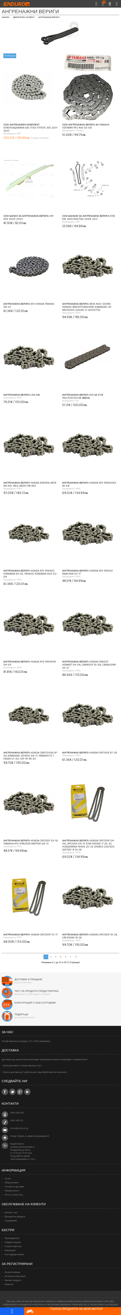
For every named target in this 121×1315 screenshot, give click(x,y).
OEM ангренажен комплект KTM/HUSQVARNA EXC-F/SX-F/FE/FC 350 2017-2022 (30, 127)
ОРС (112, 1301)
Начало (5, 17)
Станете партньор (13, 1246)
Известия (9, 1284)
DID (77, 401)
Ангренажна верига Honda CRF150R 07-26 (89, 752)
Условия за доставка (14, 1186)
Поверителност (12, 1190)
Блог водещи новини (14, 1254)
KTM (19, 133)
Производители (12, 1238)
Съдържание (11, 1220)
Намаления (10, 1250)
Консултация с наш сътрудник (35, 1002)
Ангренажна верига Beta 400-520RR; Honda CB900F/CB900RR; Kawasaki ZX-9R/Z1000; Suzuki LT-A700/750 (87, 306)
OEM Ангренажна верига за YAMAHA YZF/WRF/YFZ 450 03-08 (85, 126)
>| (75, 957)
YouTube (27, 1092)
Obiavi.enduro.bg (14, 1194)
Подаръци (21, 1014)
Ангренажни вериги (48, 17)
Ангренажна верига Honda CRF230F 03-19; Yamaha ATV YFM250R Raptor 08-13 (30, 842)
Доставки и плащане (28, 979)
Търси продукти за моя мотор (64, 1311)
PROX (78, 313)
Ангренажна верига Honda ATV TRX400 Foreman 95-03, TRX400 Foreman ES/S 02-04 (30, 573)
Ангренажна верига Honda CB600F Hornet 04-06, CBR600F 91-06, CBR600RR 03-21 (89, 664)
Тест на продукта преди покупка (36, 991)
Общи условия (11, 1182)
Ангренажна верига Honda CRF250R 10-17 (30, 934)
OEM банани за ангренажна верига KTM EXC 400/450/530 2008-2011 (88, 217)
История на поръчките (15, 1276)
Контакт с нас (11, 1212)
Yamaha (79, 130)
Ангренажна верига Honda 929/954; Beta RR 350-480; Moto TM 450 (29, 484)
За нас (8, 1178)
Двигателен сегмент (23, 17)
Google (20, 1092)
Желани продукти (13, 1280)
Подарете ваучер (13, 1242)
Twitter (12, 1092)
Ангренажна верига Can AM (21, 394)
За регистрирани (12, 1272)
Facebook (5, 1092)
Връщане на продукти (15, 1216)
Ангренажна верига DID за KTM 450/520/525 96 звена (82, 396)
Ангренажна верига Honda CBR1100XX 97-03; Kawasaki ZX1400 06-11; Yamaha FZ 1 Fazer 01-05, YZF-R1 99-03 (30, 755)
